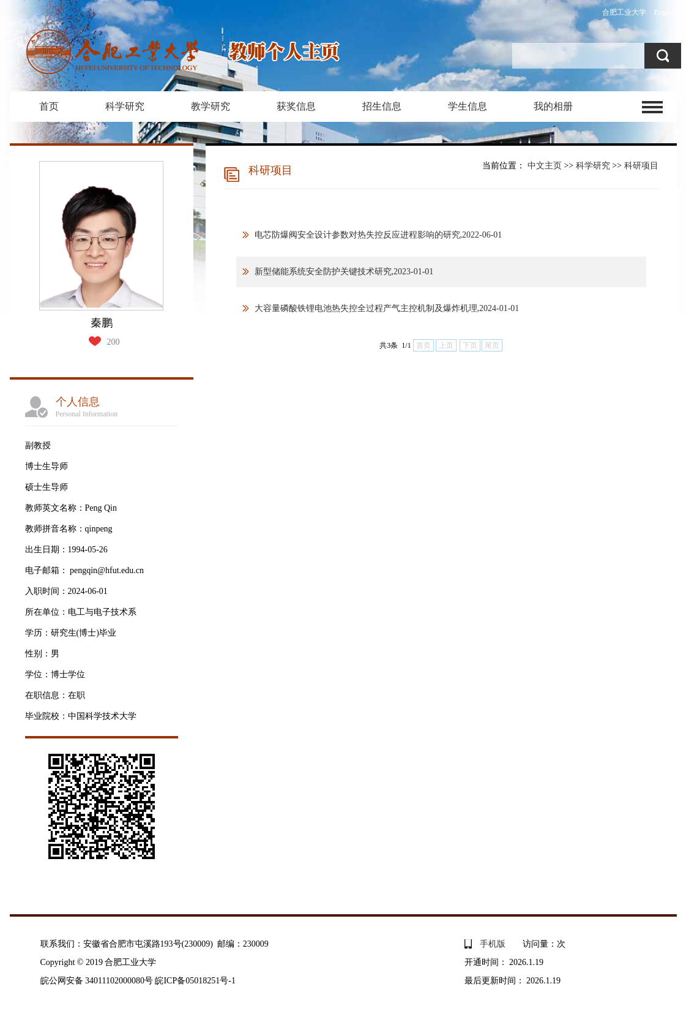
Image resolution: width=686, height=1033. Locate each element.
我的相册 (553, 106)
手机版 (492, 943)
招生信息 (381, 106)
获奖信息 (296, 106)
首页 (49, 106)
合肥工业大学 (624, 12)
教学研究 (210, 106)
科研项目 (641, 165)
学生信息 (467, 106)
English (665, 12)
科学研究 (124, 106)
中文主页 (545, 165)
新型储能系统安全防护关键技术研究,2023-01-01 (344, 271)
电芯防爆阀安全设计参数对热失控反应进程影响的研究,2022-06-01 (378, 234)
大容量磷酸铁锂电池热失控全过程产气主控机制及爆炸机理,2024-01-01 (387, 308)
